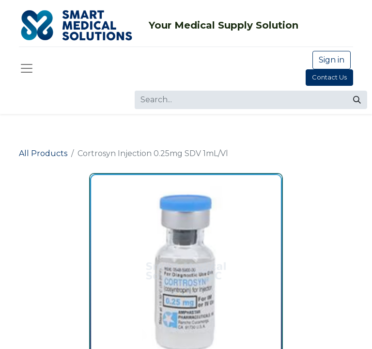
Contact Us (329, 77)
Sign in (331, 59)
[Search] (357, 100)
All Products (43, 153)
